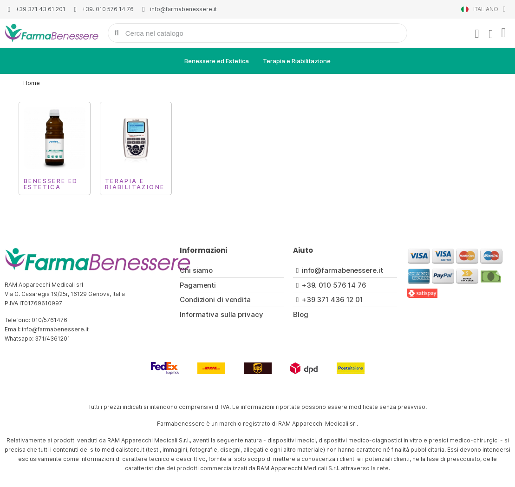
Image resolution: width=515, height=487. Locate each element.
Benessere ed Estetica (216, 61)
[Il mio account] (476, 34)
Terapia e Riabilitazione (297, 61)
